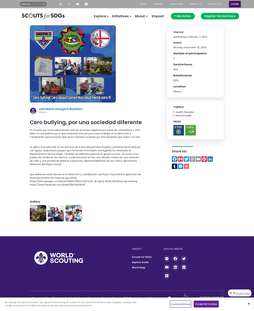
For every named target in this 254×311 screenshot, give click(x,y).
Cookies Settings (181, 304)
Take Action (183, 16)
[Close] (248, 303)
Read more (178, 130)
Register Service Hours (220, 16)
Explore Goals (140, 262)
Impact (158, 16)
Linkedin (175, 267)
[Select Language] (33, 4)
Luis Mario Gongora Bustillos (60, 109)
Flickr (184, 267)
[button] (38, 213)
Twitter (184, 258)
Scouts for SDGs (142, 257)
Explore (100, 16)
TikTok (86, 4)
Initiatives (120, 16)
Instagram (60, 4)
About (140, 16)
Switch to (214, 4)
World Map (138, 267)
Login (235, 4)
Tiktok (167, 275)
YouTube (77, 4)
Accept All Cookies (206, 304)
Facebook (69, 4)
